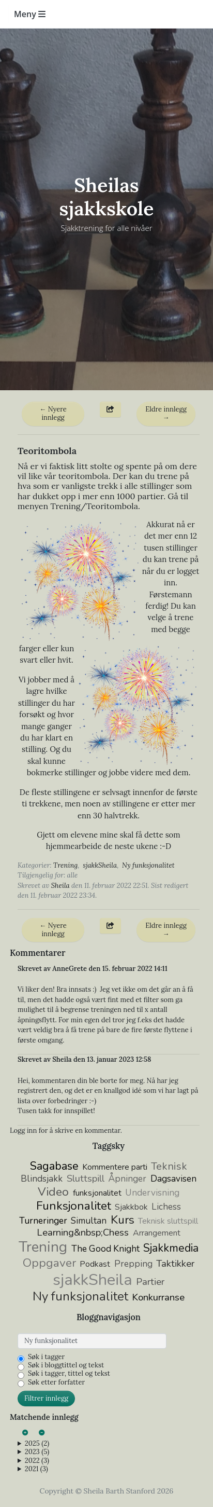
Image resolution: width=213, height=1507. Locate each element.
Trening (65, 865)
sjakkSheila (100, 865)
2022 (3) (37, 1461)
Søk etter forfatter (56, 1382)
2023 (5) (37, 1452)
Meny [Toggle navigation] (29, 14)
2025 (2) (37, 1444)
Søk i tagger (46, 1357)
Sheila (60, 885)
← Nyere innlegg (53, 413)
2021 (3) (36, 1469)
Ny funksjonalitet (148, 865)
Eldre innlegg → (166, 413)
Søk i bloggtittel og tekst (66, 1365)
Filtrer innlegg (46, 1398)
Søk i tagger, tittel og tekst (69, 1373)
